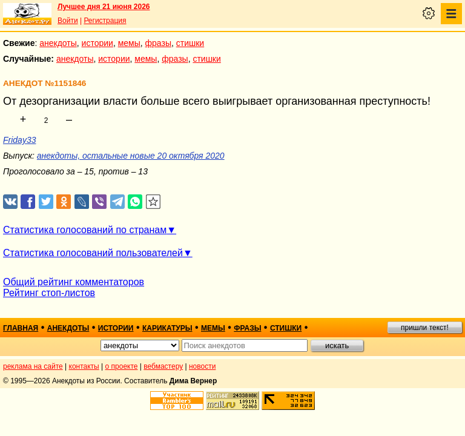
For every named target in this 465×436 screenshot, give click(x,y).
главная (20, 328)
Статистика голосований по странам (85, 230)
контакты (84, 366)
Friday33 (19, 140)
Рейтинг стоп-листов (49, 293)
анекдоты (58, 43)
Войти (68, 20)
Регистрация (105, 20)
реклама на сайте (33, 366)
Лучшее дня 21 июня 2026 (104, 6)
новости (202, 366)
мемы (129, 43)
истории (97, 43)
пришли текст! (425, 327)
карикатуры (167, 328)
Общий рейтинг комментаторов (73, 282)
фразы (158, 43)
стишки (190, 43)
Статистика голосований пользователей (93, 253)
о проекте (121, 366)
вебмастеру (163, 366)
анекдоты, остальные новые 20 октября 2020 (131, 155)
